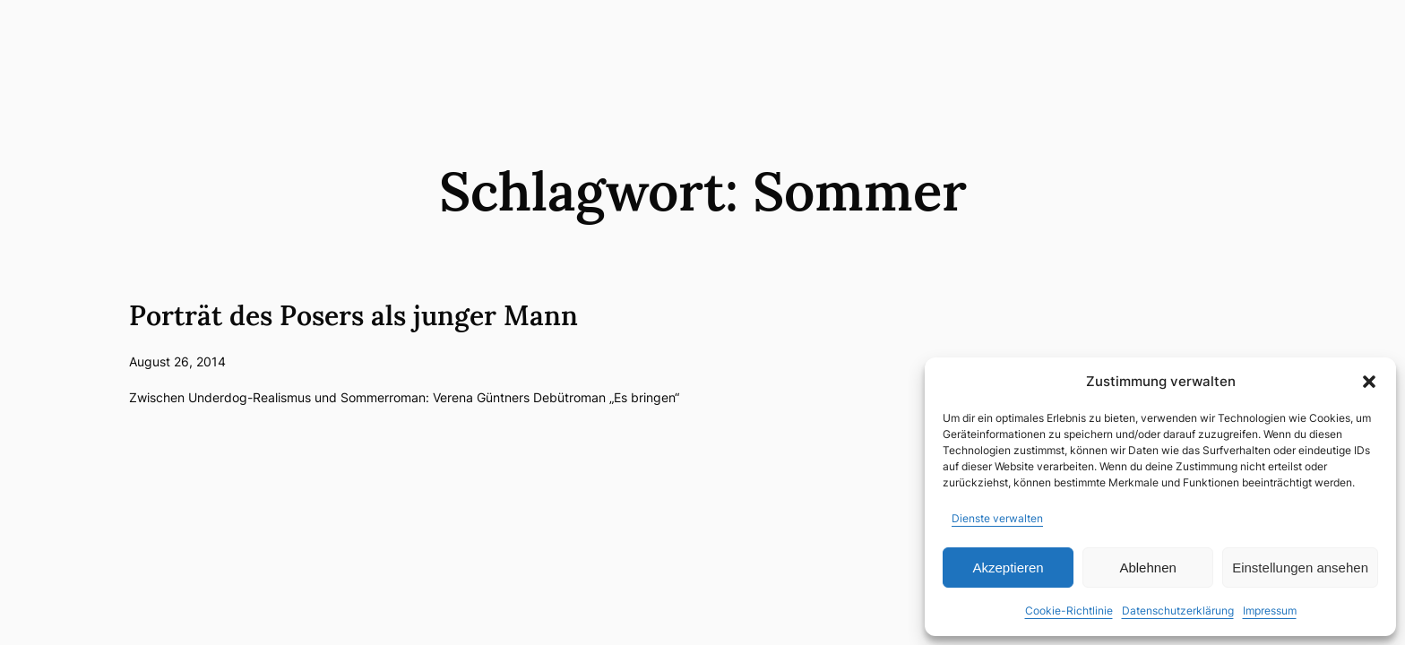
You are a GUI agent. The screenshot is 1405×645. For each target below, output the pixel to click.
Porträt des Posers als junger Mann (353, 315)
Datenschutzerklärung (1178, 610)
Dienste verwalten (997, 518)
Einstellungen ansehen (1300, 567)
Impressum (1270, 610)
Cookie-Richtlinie (1069, 610)
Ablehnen (1147, 567)
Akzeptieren (1007, 567)
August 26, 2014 (177, 361)
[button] (1369, 382)
